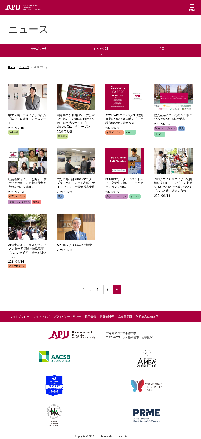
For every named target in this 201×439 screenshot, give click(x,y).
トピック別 (100, 48)
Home (11, 67)
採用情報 (90, 316)
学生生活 (13, 132)
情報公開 (107, 316)
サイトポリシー (19, 316)
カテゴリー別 (39, 48)
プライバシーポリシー (67, 316)
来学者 (36, 202)
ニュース (24, 67)
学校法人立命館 (147, 316)
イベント (130, 132)
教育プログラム (114, 132)
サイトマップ (41, 316)
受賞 (181, 128)
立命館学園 (125, 316)
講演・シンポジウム (165, 128)
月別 (162, 48)
